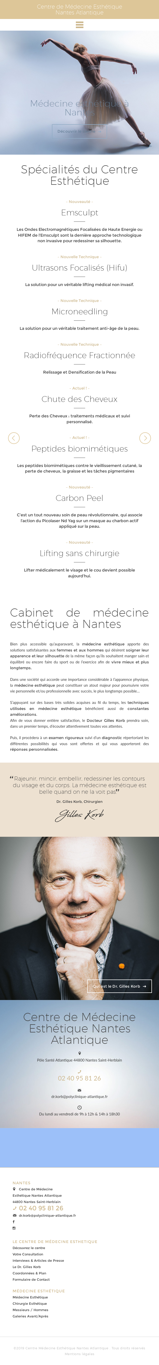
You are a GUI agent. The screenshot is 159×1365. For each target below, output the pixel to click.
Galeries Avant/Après (30, 1316)
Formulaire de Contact (31, 1279)
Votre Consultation (28, 1254)
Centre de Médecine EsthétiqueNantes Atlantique (79, 9)
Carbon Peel (79, 498)
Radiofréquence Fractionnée (79, 355)
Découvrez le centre (29, 1248)
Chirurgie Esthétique (30, 1303)
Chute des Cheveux (79, 399)
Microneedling (79, 311)
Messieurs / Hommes (30, 1310)
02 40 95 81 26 (79, 1078)
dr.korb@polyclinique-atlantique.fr (79, 1096)
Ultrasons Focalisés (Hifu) (79, 267)
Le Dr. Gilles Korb (27, 1267)
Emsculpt (79, 212)
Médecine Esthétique (30, 1297)
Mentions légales (79, 1354)
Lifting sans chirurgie (79, 553)
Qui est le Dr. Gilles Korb (116, 986)
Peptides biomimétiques (79, 448)
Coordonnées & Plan (29, 1273)
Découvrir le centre (76, 131)
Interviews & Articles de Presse (38, 1260)
